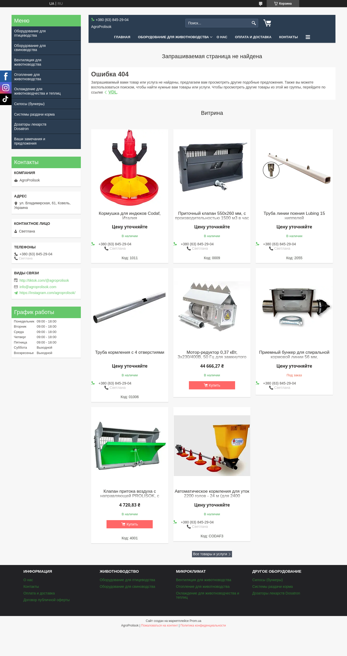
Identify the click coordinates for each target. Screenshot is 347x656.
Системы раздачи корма (34, 114)
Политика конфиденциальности (203, 625)
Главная (122, 37)
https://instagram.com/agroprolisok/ (47, 293)
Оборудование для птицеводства (30, 33)
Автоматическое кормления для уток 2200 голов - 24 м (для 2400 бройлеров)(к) (212, 496)
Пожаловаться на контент (159, 625)
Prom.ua (195, 621)
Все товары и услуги (210, 554)
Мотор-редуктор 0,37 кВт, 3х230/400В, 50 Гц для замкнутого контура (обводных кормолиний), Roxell (212, 359)
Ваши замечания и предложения (29, 141)
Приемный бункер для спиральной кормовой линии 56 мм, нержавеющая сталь (294, 357)
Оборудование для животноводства (173, 37)
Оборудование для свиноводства (30, 48)
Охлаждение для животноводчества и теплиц (37, 91)
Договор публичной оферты (46, 600)
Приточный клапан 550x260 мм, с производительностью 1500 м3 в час (212, 215)
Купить (214, 385)
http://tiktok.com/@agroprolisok (44, 280)
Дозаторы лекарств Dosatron (30, 126)
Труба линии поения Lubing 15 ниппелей (294, 215)
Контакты (288, 37)
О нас (222, 37)
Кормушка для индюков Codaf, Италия (130, 215)
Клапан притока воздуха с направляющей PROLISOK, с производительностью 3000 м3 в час (130, 496)
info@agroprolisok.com (38, 287)
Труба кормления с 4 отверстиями (130, 352)
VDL (112, 92)
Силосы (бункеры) (29, 104)
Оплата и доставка (253, 37)
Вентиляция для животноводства (27, 62)
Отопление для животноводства (27, 77)
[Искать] (254, 23)
